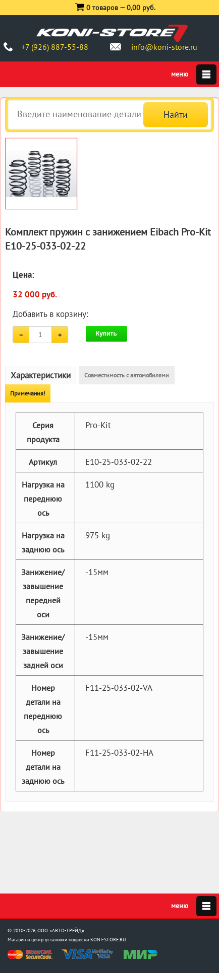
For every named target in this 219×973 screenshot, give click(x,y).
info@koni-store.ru (164, 47)
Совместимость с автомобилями (126, 375)
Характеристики (41, 375)
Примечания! (27, 393)
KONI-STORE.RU (108, 939)
